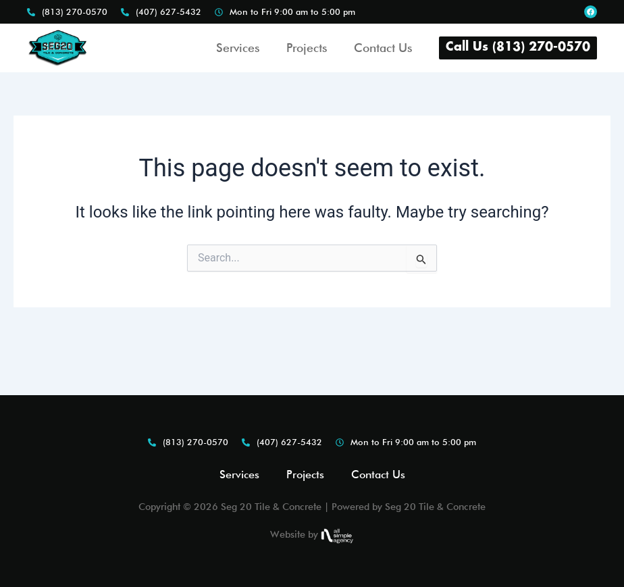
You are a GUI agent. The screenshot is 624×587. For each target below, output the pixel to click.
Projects (306, 48)
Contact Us (383, 48)
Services (237, 48)
